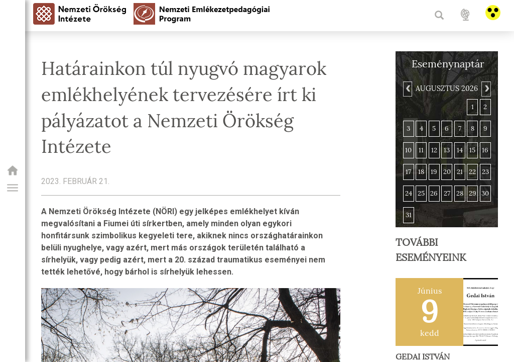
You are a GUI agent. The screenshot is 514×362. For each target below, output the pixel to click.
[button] (13, 188)
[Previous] (407, 89)
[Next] (485, 89)
